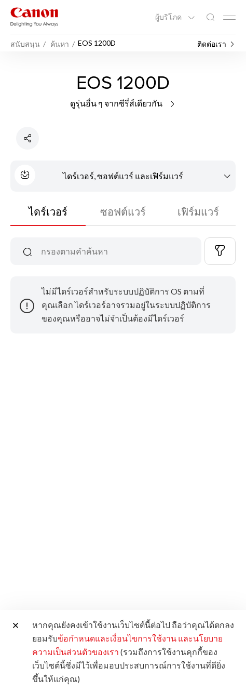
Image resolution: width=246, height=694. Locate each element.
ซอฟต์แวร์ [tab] (123, 211)
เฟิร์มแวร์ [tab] (198, 211)
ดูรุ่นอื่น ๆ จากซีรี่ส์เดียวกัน (123, 103)
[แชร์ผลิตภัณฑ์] (27, 138)
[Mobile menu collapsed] (229, 18)
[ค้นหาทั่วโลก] (210, 17)
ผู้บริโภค (169, 17)
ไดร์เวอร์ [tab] (48, 211)
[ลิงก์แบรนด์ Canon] (34, 16)
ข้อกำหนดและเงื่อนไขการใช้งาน (117, 638)
